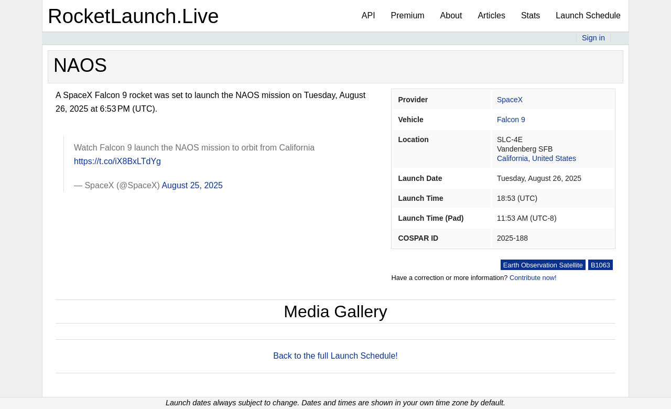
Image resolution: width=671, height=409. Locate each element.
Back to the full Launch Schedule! (335, 355)
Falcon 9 (511, 119)
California (512, 158)
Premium (408, 15)
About (451, 15)
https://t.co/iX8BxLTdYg (117, 161)
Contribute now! (533, 278)
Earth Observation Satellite (543, 265)
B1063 (600, 265)
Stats (530, 15)
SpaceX (510, 99)
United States (554, 158)
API (368, 15)
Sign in (593, 38)
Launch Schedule (588, 15)
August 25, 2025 (192, 185)
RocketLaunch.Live (133, 16)
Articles (491, 15)
